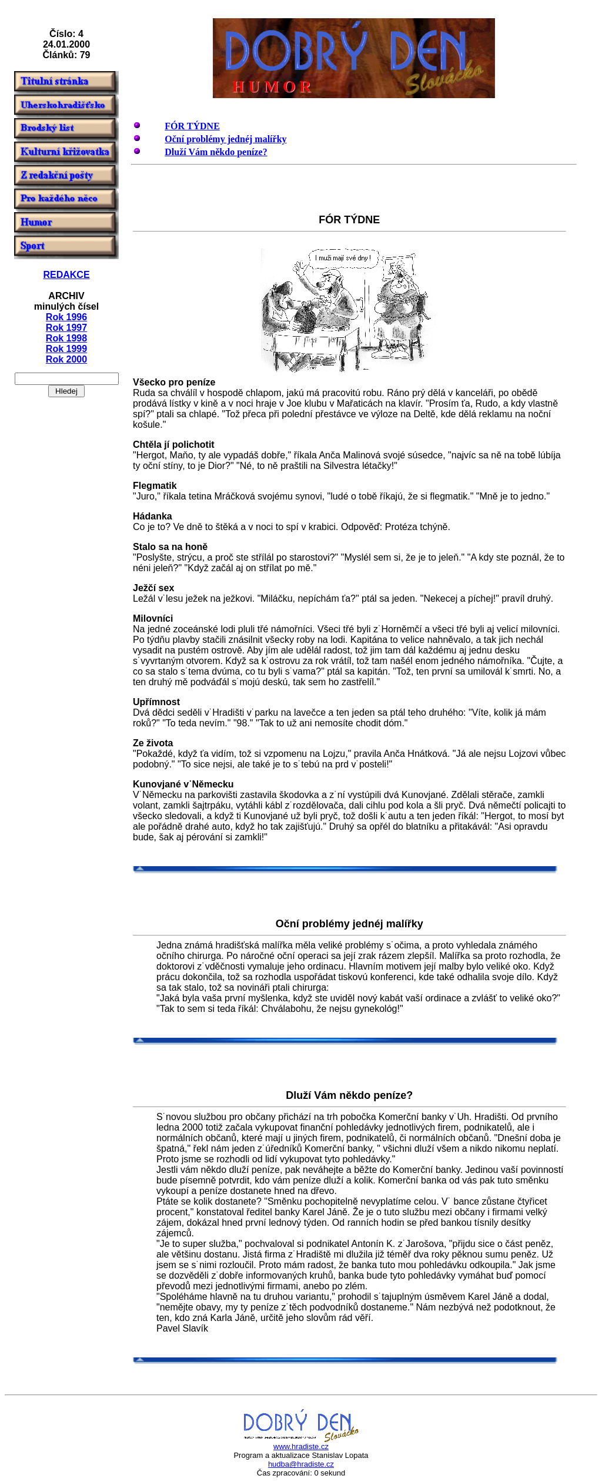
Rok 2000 (66, 359)
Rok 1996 (66, 317)
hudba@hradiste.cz (301, 1464)
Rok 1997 (66, 328)
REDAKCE (66, 275)
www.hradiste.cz (301, 1446)
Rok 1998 (66, 338)
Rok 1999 (66, 349)
